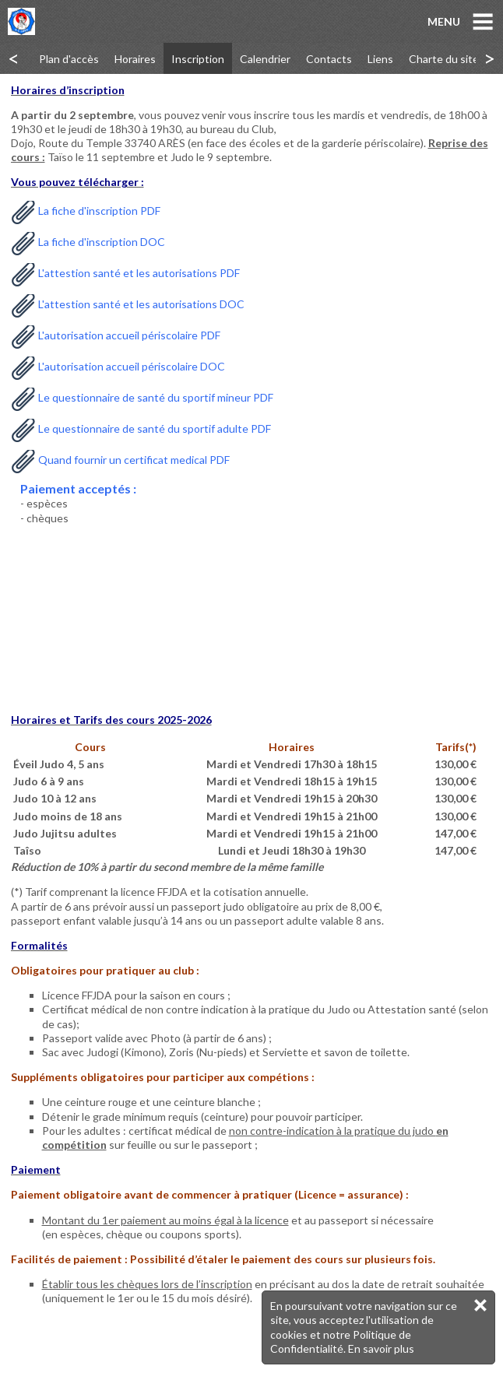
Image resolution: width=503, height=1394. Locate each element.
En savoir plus (381, 1348)
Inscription (197, 58)
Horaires (135, 58)
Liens (380, 58)
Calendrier (265, 58)
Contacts (329, 58)
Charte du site (444, 58)
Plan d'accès (69, 58)
